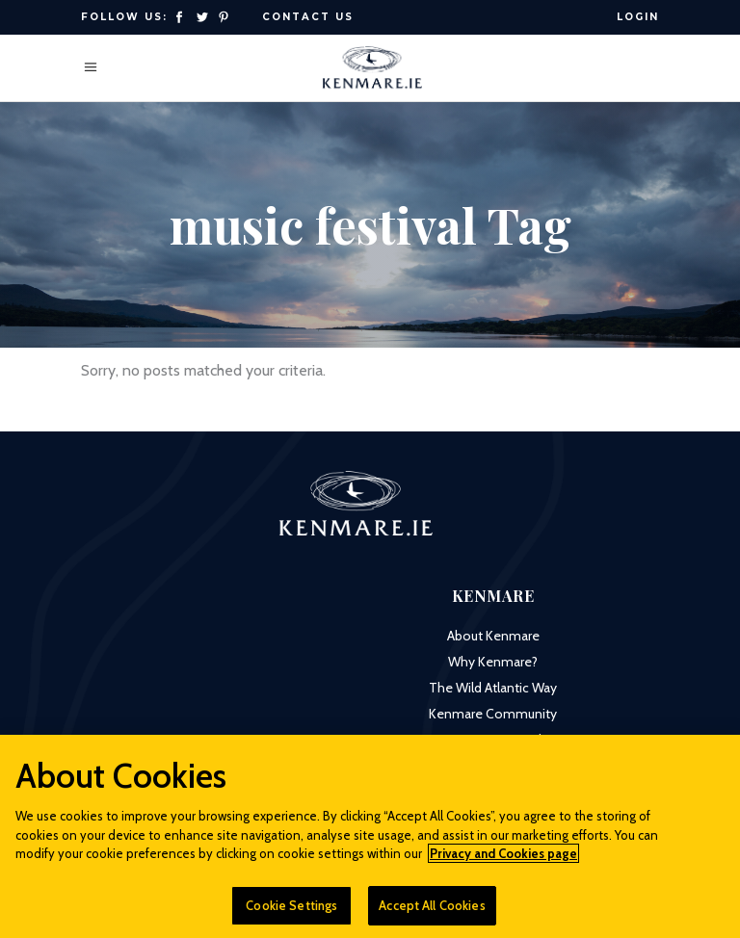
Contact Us (308, 17)
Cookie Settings (291, 912)
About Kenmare (493, 635)
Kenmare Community (493, 713)
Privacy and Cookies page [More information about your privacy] (503, 860)
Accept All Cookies (432, 912)
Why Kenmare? (493, 661)
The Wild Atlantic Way (493, 687)
